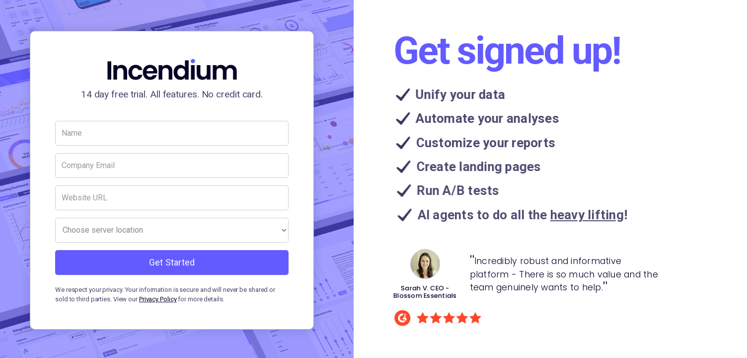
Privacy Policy (158, 299)
